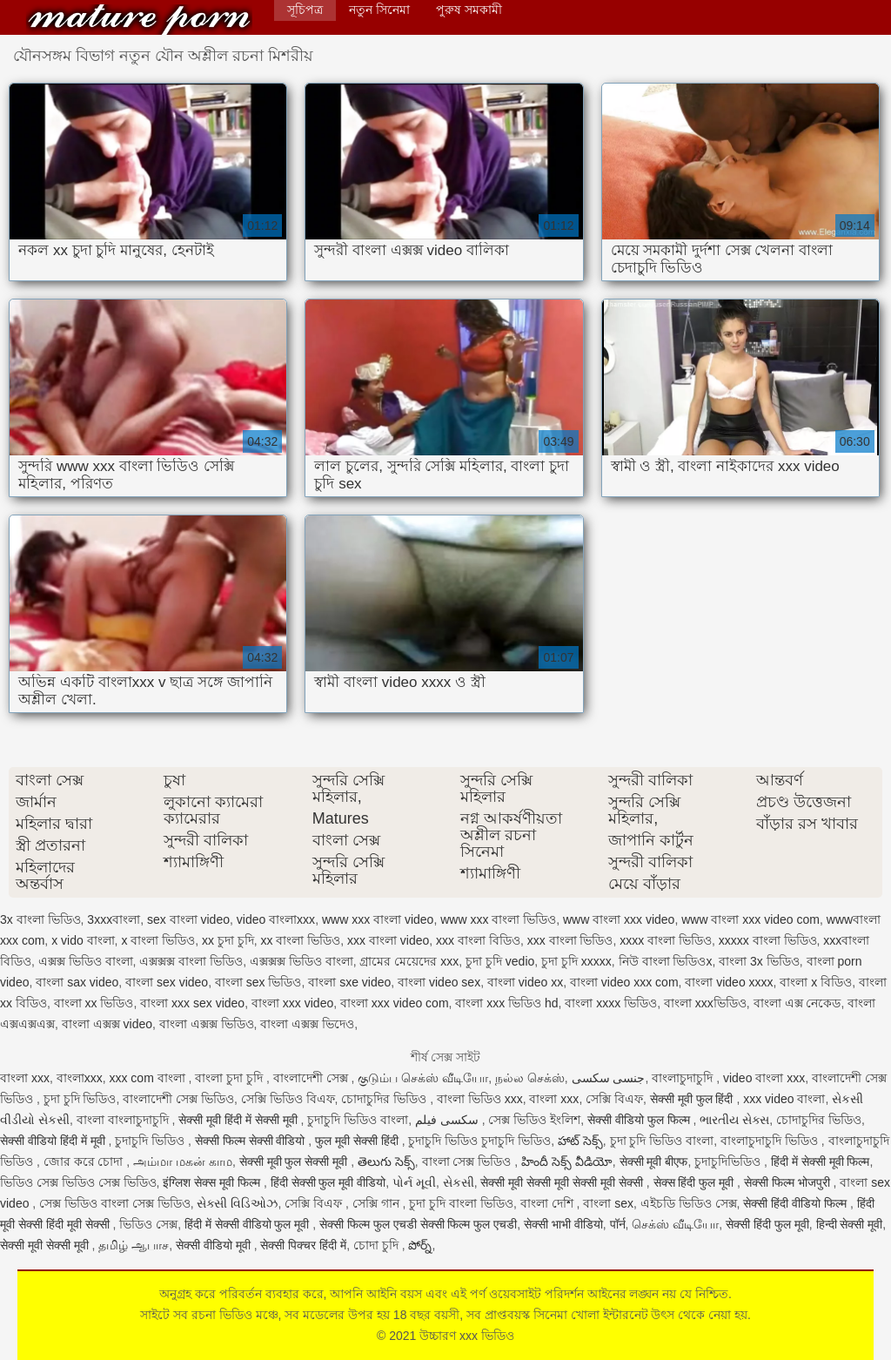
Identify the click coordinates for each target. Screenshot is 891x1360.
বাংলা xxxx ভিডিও (611, 1003)
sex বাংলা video (188, 919)
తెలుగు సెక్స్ (386, 1161)
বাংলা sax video (77, 982)
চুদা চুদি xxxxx (576, 961)
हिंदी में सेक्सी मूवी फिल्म (820, 1161)
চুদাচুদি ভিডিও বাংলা (357, 1120)
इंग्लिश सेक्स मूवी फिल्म (213, 1182)
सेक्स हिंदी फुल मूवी (695, 1182)
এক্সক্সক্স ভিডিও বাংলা (301, 961)
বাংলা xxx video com (394, 1003)
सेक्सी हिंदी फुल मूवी (767, 1224)
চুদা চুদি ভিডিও (80, 1099)
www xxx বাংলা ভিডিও (498, 919)
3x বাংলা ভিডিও (40, 919)
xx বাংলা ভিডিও (301, 940)
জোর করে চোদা (85, 1161)
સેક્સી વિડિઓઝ (237, 1203)
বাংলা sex (608, 1203)
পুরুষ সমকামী (469, 10)
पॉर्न (618, 1224)
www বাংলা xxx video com (750, 919)
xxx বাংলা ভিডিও (570, 940)
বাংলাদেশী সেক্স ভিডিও (178, 1099)
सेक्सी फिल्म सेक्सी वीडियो (252, 1141)
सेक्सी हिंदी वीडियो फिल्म (796, 1203)
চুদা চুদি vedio (500, 961)
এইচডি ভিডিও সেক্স (688, 1203)
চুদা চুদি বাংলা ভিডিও (461, 1203)
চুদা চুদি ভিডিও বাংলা (662, 1141)
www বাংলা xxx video (618, 919)
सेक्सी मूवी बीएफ (654, 1161)
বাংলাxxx (80, 1078)
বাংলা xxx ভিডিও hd (506, 1003)
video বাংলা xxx (764, 1078)
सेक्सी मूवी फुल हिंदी (693, 1099)
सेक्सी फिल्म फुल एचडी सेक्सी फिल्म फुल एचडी (418, 1224)
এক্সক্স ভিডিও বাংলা (85, 961)
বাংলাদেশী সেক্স (312, 1078)
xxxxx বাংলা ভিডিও (768, 940)
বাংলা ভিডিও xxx (480, 1099)
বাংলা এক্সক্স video (107, 1024)
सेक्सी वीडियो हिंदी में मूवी (54, 1141)
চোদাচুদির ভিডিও (385, 1099)
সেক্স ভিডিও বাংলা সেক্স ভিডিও (115, 1203)
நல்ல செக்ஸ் (530, 1078)
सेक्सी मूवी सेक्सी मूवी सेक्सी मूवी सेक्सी (563, 1182)
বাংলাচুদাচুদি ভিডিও (770, 1141)
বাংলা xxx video (292, 1003)
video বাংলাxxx (276, 919)
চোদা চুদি (377, 1245)
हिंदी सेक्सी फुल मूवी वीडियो (328, 1182)
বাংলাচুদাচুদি (684, 1078)
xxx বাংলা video (388, 940)
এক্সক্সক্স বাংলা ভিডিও (191, 961)
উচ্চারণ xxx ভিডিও (139, 19)
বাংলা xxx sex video (192, 1003)
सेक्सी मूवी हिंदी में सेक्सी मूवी (239, 1120)
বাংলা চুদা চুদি (230, 1078)
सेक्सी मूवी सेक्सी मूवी (46, 1245)
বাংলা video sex (439, 982)
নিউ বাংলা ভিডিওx (666, 961)
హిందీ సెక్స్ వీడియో (567, 1161)
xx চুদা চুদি (228, 940)
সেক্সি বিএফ (614, 1099)
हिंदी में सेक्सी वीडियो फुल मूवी (248, 1224)
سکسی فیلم (448, 1120)
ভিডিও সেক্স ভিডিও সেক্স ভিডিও (78, 1182)
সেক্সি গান (377, 1203)
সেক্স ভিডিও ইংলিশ (534, 1120)
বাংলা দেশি (548, 1203)
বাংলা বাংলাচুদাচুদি (124, 1120)
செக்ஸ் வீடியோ (675, 1224)
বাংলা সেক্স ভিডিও (468, 1161)
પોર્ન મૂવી (414, 1182)
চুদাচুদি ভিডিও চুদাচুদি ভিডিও (479, 1141)
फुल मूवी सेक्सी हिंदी (358, 1141)
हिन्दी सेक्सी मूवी (849, 1224)
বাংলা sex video (166, 982)
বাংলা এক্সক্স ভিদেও (307, 1024)
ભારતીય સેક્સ (734, 1120)
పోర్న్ (420, 1245)
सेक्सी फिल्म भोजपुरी (789, 1182)
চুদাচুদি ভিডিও (151, 1141)
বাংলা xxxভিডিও (705, 1003)
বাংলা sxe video (349, 982)
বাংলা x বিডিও (816, 982)
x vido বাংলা (82, 940)
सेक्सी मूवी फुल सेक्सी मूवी (295, 1161)
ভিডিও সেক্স (148, 1224)
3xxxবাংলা (113, 919)
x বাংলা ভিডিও (158, 940)
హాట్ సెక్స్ (580, 1141)
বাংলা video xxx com (624, 982)
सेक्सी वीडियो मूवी (215, 1245)
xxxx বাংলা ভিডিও (666, 940)
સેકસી (458, 1182)
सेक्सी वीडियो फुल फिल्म (640, 1120)
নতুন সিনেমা (379, 10)
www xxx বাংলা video (377, 919)
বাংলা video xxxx (729, 982)
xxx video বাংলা (784, 1099)
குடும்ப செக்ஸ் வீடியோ (423, 1078)
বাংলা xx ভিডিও (94, 1003)
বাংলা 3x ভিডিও (759, 961)
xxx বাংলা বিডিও (478, 940)
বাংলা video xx (525, 982)
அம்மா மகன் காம (182, 1161)
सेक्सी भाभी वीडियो (563, 1224)
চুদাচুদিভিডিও (729, 1161)
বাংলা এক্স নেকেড (797, 1003)
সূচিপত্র (305, 10)
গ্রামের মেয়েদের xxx (409, 961)
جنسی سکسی (609, 1078)
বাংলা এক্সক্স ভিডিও (206, 1024)
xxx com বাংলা (148, 1078)
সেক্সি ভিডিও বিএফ (288, 1099)
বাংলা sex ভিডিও (258, 982)
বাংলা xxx (25, 1078)
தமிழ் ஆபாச (133, 1245)
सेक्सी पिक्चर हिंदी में (303, 1245)
